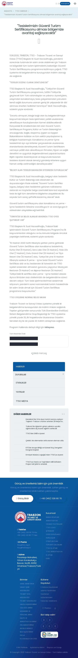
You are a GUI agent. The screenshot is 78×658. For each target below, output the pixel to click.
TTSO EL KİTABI (51, 548)
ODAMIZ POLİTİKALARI (54, 524)
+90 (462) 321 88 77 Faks (27, 535)
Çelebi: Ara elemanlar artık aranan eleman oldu (45, 441)
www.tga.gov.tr (60, 206)
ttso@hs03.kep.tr (24, 548)
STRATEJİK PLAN (52, 541)
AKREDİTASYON (52, 520)
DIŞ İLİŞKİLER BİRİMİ (27, 625)
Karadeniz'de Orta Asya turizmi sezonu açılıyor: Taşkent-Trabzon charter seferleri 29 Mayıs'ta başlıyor (44, 420)
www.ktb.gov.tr (42, 206)
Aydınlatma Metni (37, 647)
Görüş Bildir (22, 498)
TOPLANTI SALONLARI (54, 545)
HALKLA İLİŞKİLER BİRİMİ (28, 604)
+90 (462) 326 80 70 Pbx (27, 532)
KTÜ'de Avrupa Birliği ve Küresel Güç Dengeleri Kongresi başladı (44, 449)
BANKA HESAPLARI (52, 517)
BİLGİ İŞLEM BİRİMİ (26, 632)
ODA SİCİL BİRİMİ (26, 608)
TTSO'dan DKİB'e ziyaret (35, 433)
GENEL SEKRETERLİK (27, 584)
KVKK (48, 558)
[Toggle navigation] (75, 3)
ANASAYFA (8, 11)
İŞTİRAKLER (50, 531)
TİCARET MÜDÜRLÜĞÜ (28, 601)
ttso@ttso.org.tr (23, 545)
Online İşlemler (64, 3)
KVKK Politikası (21, 647)
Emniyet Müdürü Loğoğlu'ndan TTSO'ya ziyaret (44, 455)
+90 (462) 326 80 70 (51, 498)
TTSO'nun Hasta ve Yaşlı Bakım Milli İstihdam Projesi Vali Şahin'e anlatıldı (43, 463)
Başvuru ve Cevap (54, 647)
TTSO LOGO (51, 527)
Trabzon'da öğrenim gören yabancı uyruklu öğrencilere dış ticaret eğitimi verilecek (43, 427)
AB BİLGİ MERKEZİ (26, 628)
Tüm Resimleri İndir (18, 333)
